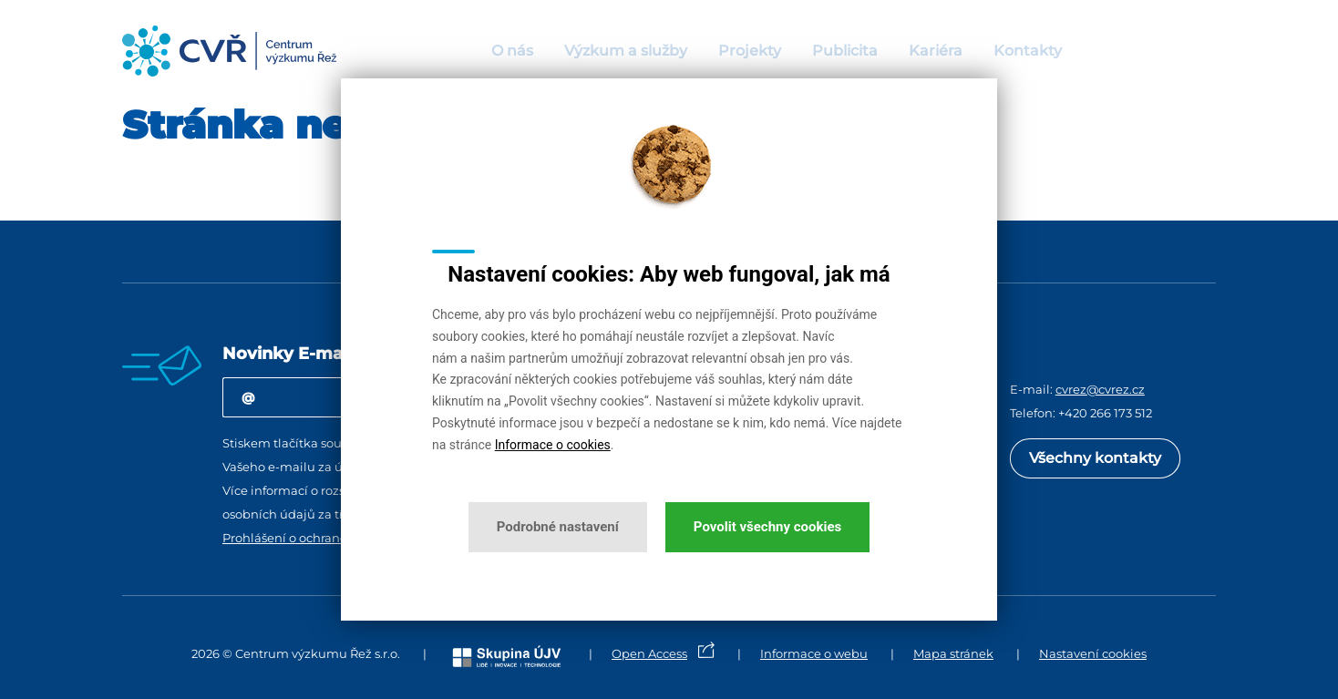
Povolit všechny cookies (767, 527)
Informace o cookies (553, 444)
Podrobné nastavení (558, 527)
